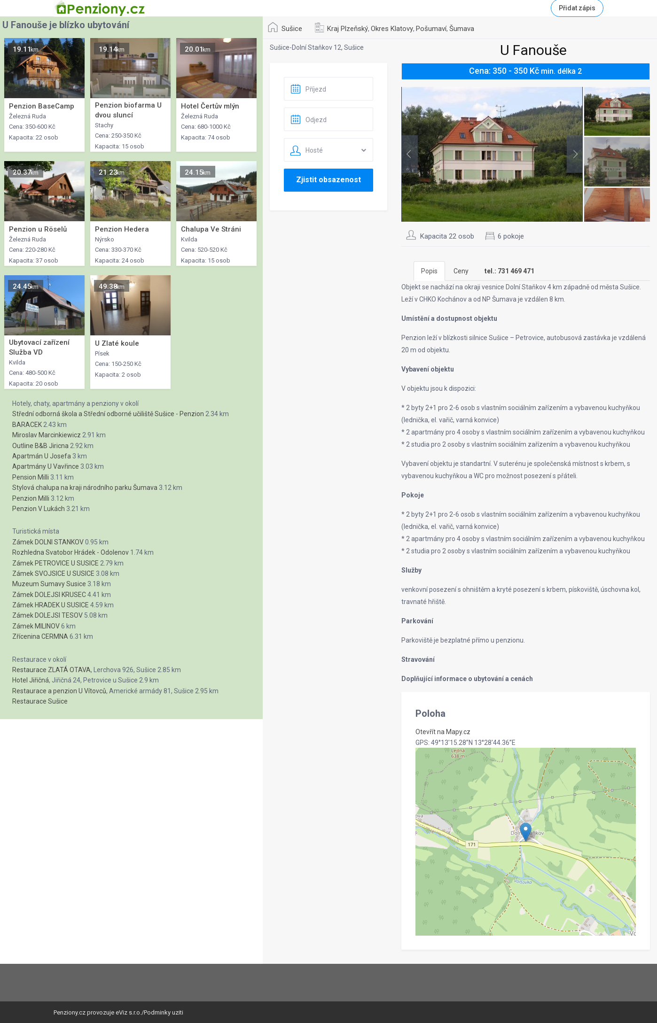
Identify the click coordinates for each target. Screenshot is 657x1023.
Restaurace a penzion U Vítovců (59, 691)
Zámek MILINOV (36, 626)
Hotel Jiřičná (30, 680)
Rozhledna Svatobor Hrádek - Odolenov (70, 552)
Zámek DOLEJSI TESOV (47, 615)
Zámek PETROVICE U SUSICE (55, 563)
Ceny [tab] (461, 271)
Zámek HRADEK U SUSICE (50, 605)
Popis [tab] (429, 271)
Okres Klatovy (392, 28)
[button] (526, 832)
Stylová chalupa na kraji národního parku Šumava (84, 487)
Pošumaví (431, 28)
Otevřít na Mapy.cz (442, 732)
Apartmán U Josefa (41, 456)
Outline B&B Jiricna (40, 446)
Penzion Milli (30, 498)
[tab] (509, 271)
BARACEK (27, 424)
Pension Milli (30, 477)
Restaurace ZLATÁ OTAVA (51, 670)
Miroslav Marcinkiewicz (46, 435)
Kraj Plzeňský (347, 28)
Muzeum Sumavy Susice (49, 584)
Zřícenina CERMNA (40, 636)
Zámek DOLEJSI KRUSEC (49, 594)
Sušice (292, 28)
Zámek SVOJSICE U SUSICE (53, 573)
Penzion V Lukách (38, 508)
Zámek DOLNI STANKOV (48, 542)
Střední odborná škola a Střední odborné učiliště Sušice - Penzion (108, 414)
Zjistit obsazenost (328, 179)
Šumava (461, 28)
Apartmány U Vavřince (45, 466)
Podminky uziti (163, 1012)
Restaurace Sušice (40, 701)
